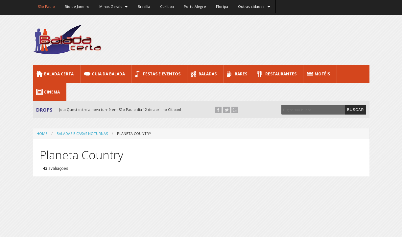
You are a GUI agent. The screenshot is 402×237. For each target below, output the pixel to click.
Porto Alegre (195, 6)
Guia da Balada (108, 74)
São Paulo (46, 6)
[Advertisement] (249, 39)
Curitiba (167, 6)
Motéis (322, 74)
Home (41, 133)
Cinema (52, 92)
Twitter (226, 110)
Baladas (208, 74)
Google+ (234, 110)
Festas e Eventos (161, 74)
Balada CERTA (59, 74)
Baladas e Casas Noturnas (82, 133)
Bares (241, 74)
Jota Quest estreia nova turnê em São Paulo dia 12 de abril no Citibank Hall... (126, 109)
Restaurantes (280, 74)
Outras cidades (251, 6)
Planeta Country (134, 133)
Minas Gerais (110, 6)
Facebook (218, 110)
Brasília (144, 6)
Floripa (222, 6)
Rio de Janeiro (77, 6)
